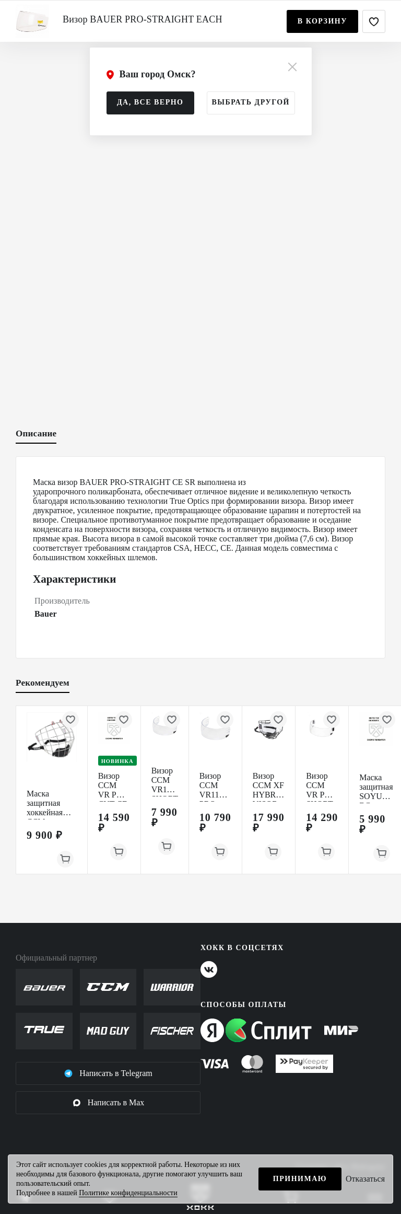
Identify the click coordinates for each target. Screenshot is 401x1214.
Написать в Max (108, 1102)
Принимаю (300, 1179)
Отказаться (365, 1178)
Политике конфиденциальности (128, 1193)
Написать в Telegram (108, 1073)
